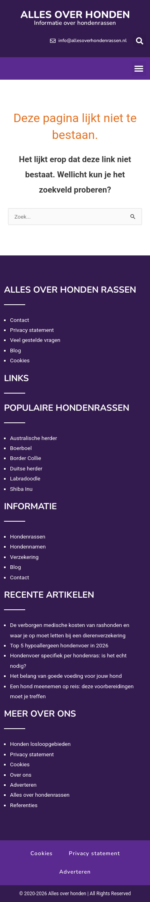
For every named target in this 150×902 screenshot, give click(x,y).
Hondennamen (28, 546)
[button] (139, 40)
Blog (15, 350)
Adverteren (23, 784)
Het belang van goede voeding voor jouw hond (66, 676)
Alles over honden (75, 15)
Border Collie (25, 458)
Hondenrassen (27, 536)
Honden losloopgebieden (40, 744)
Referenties (24, 805)
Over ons (21, 774)
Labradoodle (25, 478)
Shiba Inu (21, 489)
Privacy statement (32, 330)
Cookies (20, 360)
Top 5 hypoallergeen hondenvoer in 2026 (59, 645)
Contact (19, 320)
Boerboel (21, 448)
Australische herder (33, 438)
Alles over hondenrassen (40, 795)
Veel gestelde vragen (35, 340)
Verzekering (24, 557)
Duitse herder (26, 468)
